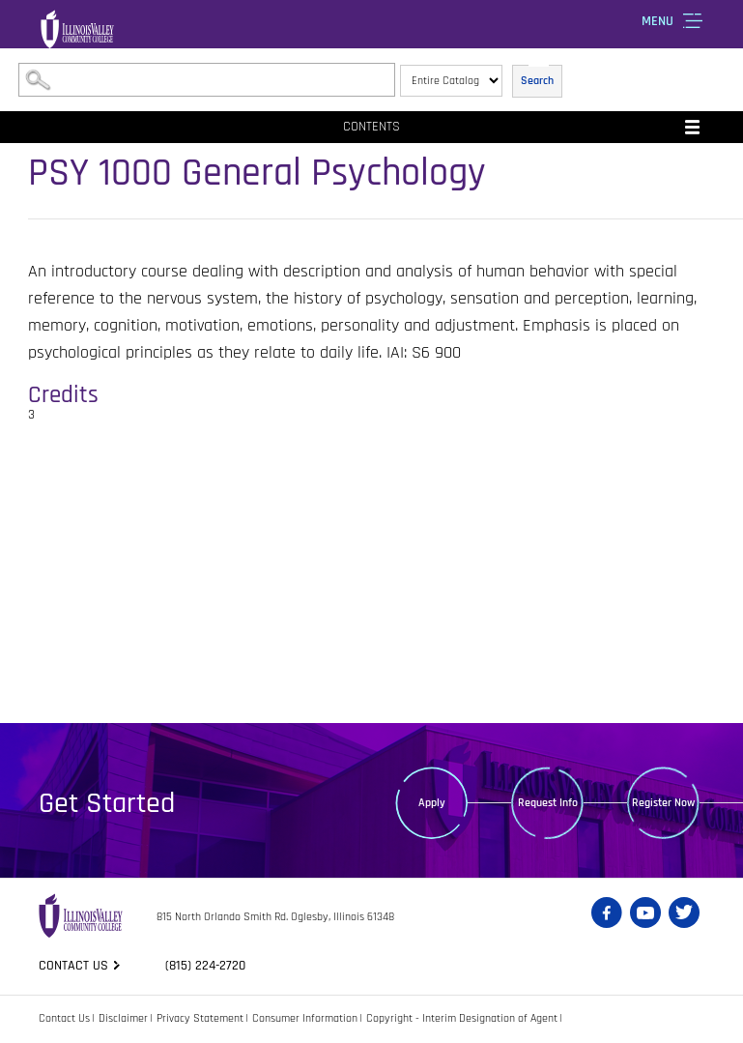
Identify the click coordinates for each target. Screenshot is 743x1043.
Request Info (548, 803)
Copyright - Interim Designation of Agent (461, 1018)
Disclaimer (123, 1018)
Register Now (663, 803)
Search (537, 80)
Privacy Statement (200, 1018)
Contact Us (64, 1018)
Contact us (73, 965)
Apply (431, 803)
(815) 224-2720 (205, 965)
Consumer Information (304, 1018)
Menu (657, 21)
